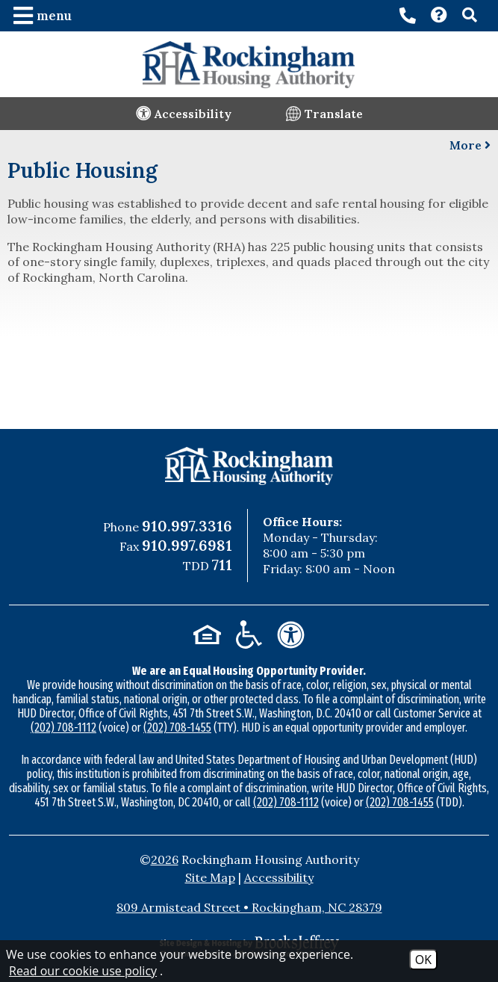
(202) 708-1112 (63, 727)
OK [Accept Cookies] (423, 959)
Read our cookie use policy (83, 971)
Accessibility (279, 877)
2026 (164, 859)
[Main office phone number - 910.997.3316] (407, 15)
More (470, 145)
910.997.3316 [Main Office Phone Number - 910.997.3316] (187, 525)
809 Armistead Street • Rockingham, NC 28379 (249, 907)
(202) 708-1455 (177, 727)
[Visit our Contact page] (439, 16)
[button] (44, 15)
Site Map (210, 877)
